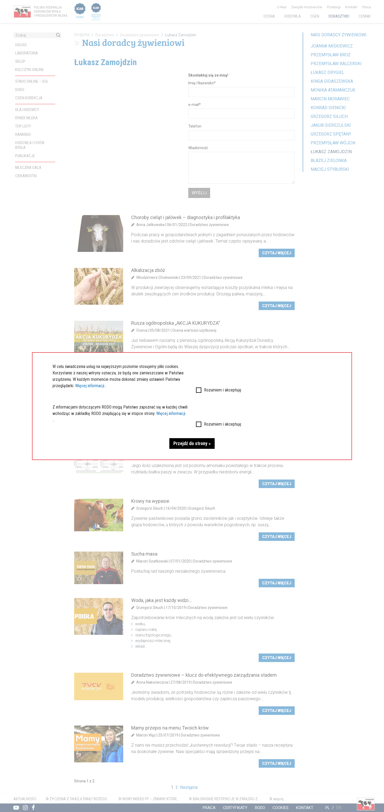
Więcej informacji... (91, 385)
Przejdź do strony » (192, 443)
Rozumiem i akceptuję (222, 390)
